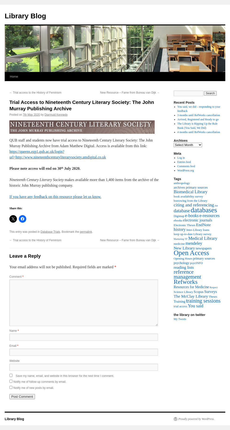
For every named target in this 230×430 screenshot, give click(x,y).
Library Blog (25, 16)
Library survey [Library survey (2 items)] (202, 234)
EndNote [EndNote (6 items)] (203, 224)
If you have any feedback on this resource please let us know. (55, 197)
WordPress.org (185, 170)
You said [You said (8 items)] (195, 305)
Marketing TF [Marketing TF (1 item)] (181, 239)
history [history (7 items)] (180, 229)
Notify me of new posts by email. (33, 388)
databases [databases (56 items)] (204, 210)
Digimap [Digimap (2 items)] (179, 216)
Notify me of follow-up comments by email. (39, 381)
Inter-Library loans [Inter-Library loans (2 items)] (197, 230)
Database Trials (50, 231)
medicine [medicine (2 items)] (179, 243)
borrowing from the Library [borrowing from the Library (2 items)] (190, 200)
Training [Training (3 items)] (179, 301)
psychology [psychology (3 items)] (181, 263)
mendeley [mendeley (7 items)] (193, 243)
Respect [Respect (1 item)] (214, 287)
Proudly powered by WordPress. (196, 419)
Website (14, 361)
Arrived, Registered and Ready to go (198, 119)
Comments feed (186, 166)
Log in (181, 157)
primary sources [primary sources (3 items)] (204, 258)
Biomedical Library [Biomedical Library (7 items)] (190, 191)
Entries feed (184, 162)
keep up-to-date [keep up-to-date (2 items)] (183, 234)
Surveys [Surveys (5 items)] (210, 291)
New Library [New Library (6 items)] (184, 248)
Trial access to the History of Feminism (35, 92)
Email (13, 345)
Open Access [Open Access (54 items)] (191, 252)
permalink (86, 231)
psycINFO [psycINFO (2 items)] (196, 263)
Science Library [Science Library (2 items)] (183, 292)
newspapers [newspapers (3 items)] (204, 248)
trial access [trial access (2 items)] (180, 306)
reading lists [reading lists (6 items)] (184, 267)
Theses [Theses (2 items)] (213, 296)
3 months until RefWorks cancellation (198, 115)
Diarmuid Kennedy (56, 114)
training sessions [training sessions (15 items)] (203, 301)
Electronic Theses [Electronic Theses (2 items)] (184, 225)
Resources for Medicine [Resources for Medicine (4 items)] (191, 287)
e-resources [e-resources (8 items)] (209, 215)
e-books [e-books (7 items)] (192, 215)
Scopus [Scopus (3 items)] (198, 292)
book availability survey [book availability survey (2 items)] (188, 196)
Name (14, 330)
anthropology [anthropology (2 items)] (182, 183)
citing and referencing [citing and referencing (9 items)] (194, 204)
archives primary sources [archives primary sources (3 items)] (191, 187)
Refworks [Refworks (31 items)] (186, 281)
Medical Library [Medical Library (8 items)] (202, 238)
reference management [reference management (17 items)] (187, 274)
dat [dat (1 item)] (216, 205)
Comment (16, 276)
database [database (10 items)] (182, 210)
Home (14, 76)
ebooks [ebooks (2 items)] (178, 220)
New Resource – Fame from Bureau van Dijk (130, 92)
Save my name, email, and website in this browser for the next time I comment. (65, 376)
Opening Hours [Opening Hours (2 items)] (183, 258)
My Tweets (180, 319)
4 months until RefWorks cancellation (198, 132)
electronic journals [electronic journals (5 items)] (197, 220)
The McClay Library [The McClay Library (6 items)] (191, 296)
